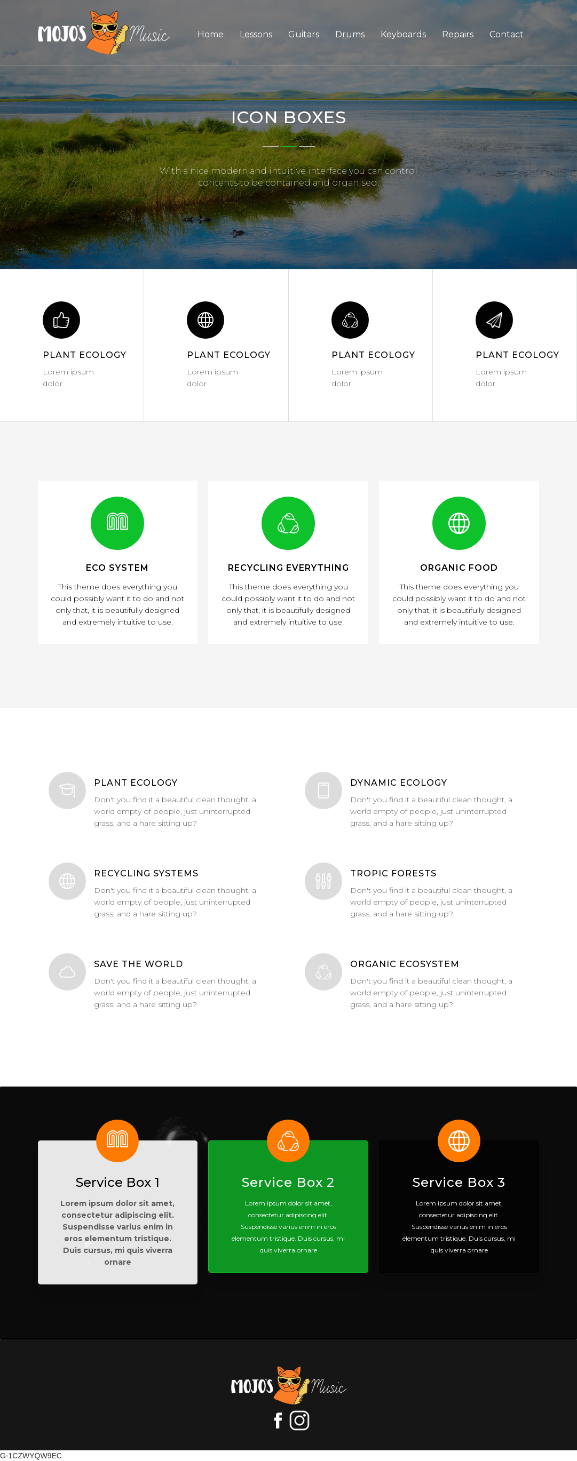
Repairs (457, 34)
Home (210, 34)
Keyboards (403, 34)
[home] (104, 32)
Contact (506, 34)
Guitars (303, 34)
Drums (350, 34)
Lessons (256, 34)
